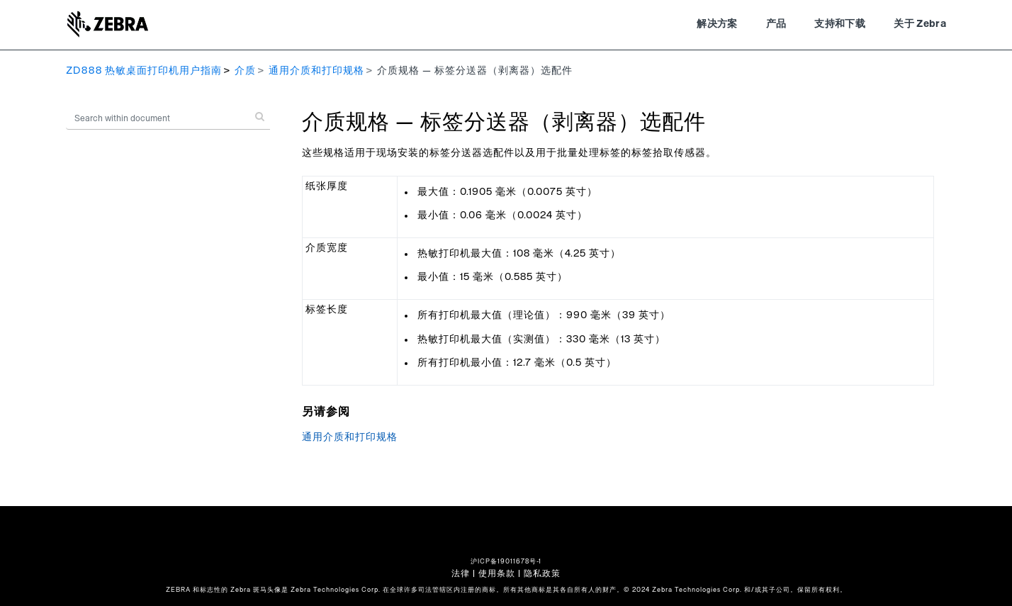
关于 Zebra (920, 24)
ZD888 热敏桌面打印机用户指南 (144, 71)
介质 (245, 71)
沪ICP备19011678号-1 (506, 562)
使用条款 (496, 573)
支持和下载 (839, 24)
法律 (460, 573)
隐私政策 (542, 573)
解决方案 (717, 24)
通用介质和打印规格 (316, 71)
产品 (776, 24)
